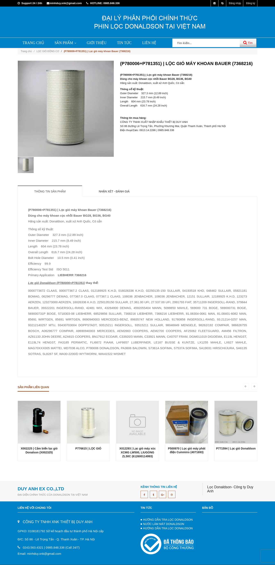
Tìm (248, 43)
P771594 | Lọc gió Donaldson (236, 448)
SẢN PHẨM (65, 43)
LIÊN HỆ (149, 43)
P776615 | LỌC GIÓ (88, 448)
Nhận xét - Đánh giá (114, 191)
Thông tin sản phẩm (50, 191)
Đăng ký (250, 3)
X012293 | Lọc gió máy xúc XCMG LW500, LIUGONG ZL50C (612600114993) (137, 452)
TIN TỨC (124, 43)
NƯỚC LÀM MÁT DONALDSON (163, 524)
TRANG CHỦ (33, 43)
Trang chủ (27, 51)
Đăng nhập (235, 3)
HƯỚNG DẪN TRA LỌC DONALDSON (168, 519)
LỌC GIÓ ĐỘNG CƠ (47, 51)
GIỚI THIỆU (96, 43)
